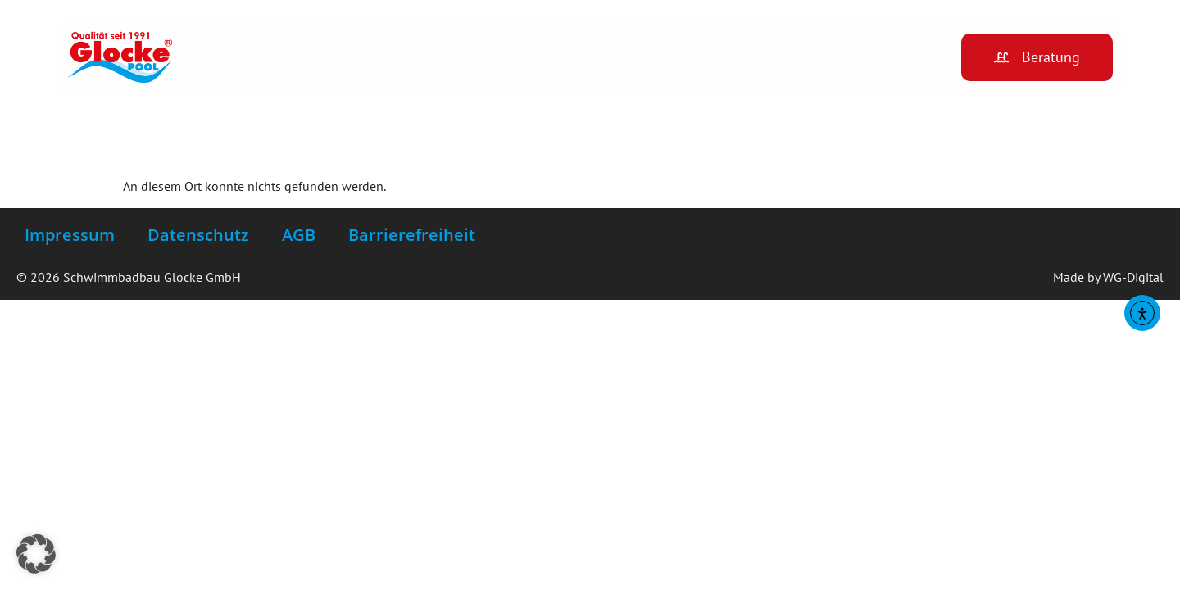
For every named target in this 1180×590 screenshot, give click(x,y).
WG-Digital (1133, 277)
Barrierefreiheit (411, 235)
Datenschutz (198, 235)
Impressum (70, 235)
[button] (36, 554)
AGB (298, 235)
